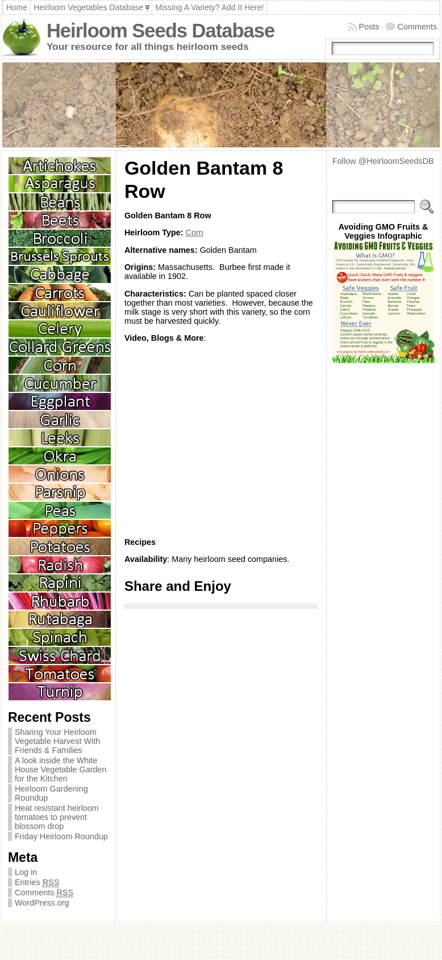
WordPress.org (42, 902)
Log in (26, 872)
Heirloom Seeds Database (160, 30)
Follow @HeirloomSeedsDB (383, 161)
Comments (417, 26)
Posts (369, 26)
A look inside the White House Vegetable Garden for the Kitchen (61, 769)
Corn (194, 232)
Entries (37, 882)
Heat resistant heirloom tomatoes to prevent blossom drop (57, 817)
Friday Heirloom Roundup (61, 836)
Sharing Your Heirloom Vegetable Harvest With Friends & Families (57, 741)
